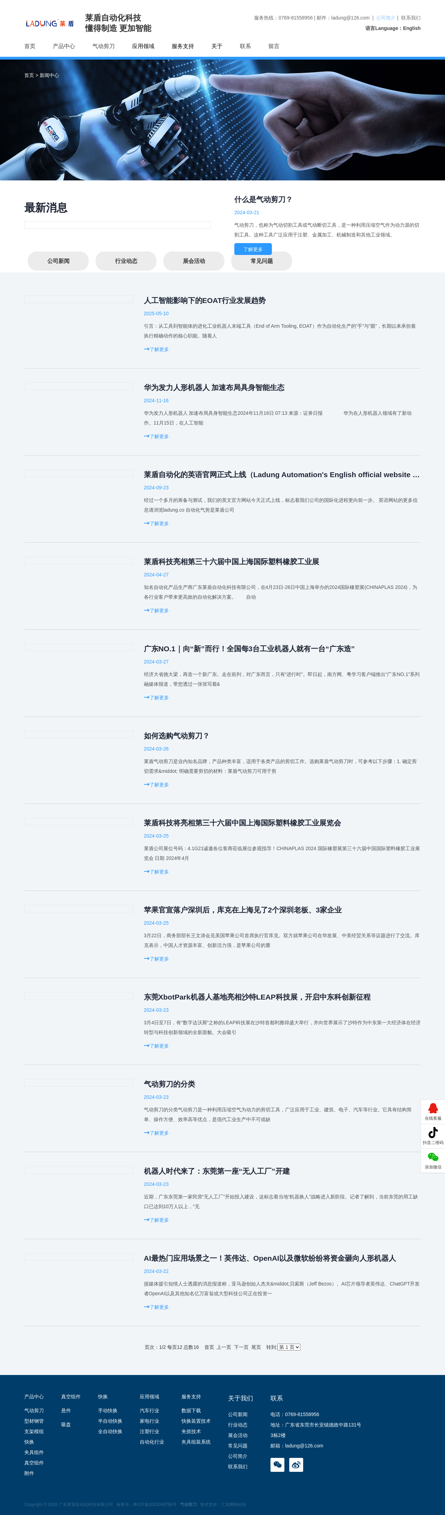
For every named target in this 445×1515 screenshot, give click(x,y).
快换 (29, 1442)
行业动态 (126, 261)
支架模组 (34, 1431)
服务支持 (191, 1396)
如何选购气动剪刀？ (177, 736)
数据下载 (191, 1410)
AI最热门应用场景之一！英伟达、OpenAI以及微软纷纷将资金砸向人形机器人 (270, 1258)
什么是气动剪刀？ (263, 199)
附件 (29, 1473)
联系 (245, 46)
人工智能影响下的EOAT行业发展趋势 (205, 300)
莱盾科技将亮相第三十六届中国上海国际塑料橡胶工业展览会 (242, 823)
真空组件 (34, 1463)
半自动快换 (110, 1421)
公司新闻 (58, 261)
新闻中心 (49, 75)
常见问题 (262, 261)
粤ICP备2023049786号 (155, 1504)
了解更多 (253, 249)
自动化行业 (152, 1442)
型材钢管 (34, 1421)
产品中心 (64, 46)
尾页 (256, 1347)
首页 (29, 46)
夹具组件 (34, 1452)
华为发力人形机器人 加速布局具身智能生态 (214, 387)
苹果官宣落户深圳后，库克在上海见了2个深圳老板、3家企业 (243, 910)
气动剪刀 (103, 46)
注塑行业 (149, 1431)
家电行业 (149, 1421)
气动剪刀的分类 (169, 1084)
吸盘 (66, 1424)
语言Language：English (393, 28)
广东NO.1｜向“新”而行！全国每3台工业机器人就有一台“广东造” (249, 649)
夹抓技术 (191, 1431)
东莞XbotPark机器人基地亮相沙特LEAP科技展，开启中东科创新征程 (257, 997)
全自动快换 (110, 1431)
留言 (274, 46)
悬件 (66, 1410)
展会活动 (194, 261)
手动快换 (108, 1410)
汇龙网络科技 (233, 1504)
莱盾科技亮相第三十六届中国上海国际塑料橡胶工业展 (231, 562)
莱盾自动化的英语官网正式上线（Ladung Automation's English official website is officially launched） (282, 475)
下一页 (241, 1347)
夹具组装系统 (196, 1442)
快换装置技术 (196, 1421)
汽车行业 (149, 1410)
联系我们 (411, 18)
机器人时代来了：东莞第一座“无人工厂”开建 (217, 1171)
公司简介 (386, 18)
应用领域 (149, 1396)
